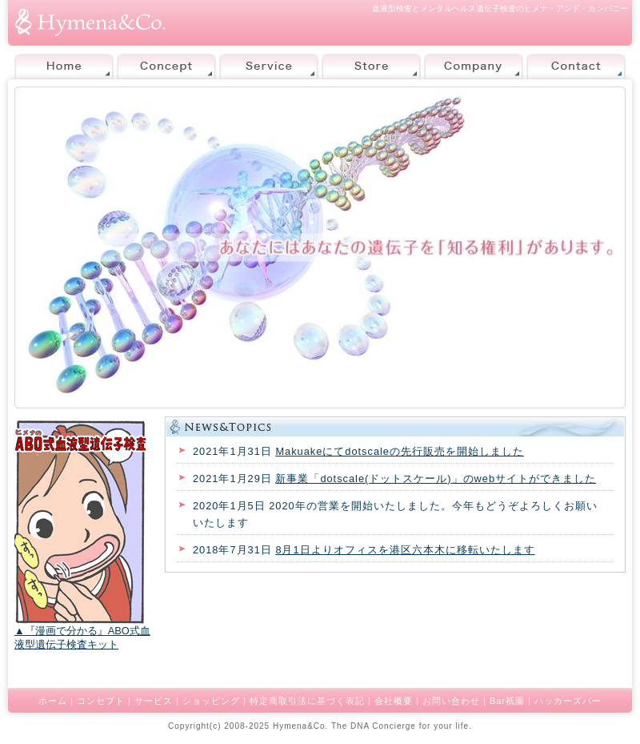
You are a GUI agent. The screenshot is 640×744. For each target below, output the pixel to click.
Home (64, 66)
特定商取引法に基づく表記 (307, 701)
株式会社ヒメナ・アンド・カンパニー (90, 22)
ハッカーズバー (568, 701)
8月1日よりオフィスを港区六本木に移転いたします (404, 550)
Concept (166, 66)
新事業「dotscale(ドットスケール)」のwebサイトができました (435, 479)
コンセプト (101, 701)
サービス (153, 701)
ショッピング (211, 701)
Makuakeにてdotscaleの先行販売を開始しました (399, 451)
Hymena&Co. (300, 726)
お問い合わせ (451, 701)
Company (473, 66)
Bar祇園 (507, 701)
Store (371, 66)
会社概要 (393, 701)
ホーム (52, 701)
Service (268, 66)
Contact (576, 66)
